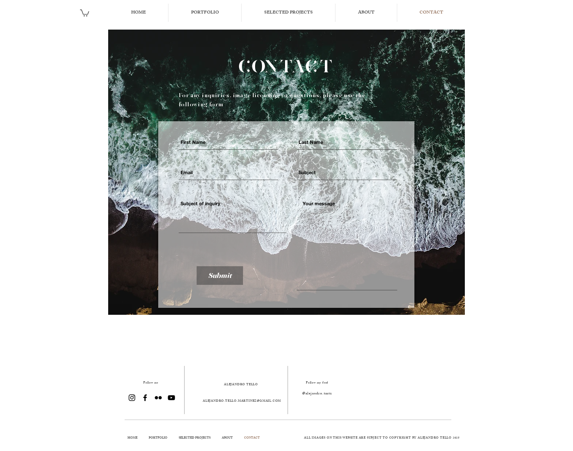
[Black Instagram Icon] (132, 397)
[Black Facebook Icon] (145, 397)
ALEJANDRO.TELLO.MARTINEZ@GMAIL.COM (242, 401)
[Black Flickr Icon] (158, 397)
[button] (84, 12)
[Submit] (220, 275)
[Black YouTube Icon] (171, 397)
